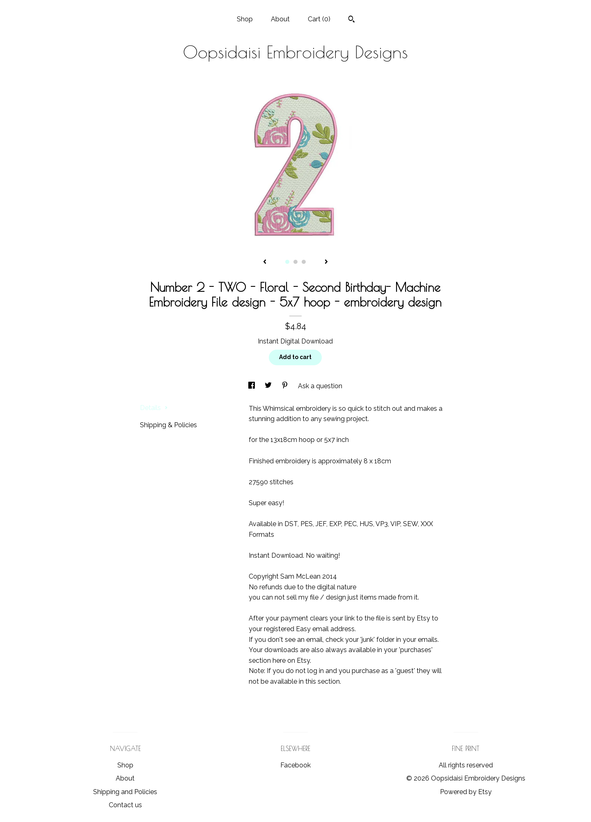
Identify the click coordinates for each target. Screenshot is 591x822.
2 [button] (295, 262)
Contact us (125, 805)
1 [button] (287, 262)
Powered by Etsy (466, 792)
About (280, 19)
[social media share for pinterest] (286, 386)
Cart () (319, 19)
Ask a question (320, 386)
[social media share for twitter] (269, 386)
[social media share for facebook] (252, 386)
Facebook (295, 765)
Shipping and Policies (125, 792)
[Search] (351, 20)
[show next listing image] (326, 262)
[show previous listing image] (265, 262)
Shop (245, 19)
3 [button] (304, 262)
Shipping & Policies (168, 425)
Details (154, 408)
